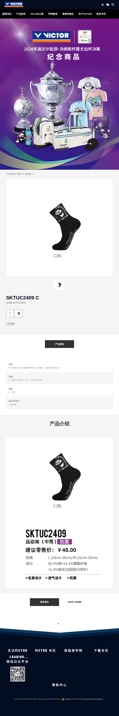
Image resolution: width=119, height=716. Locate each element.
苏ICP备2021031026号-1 (54, 699)
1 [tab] (58, 623)
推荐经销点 (68, 14)
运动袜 (28, 174)
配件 (19, 174)
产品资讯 (21, 14)
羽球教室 (52, 14)
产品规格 (10, 323)
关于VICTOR (85, 14)
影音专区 (101, 14)
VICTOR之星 (37, 14)
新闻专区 (7, 14)
